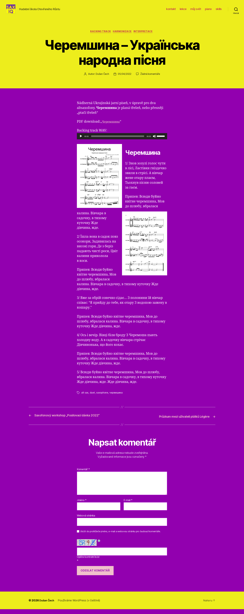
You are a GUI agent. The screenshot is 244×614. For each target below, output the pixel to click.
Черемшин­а (112, 127)
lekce (183, 11)
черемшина (117, 397)
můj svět (195, 11)
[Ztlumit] (154, 141)
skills (219, 11)
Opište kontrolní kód (88, 561)
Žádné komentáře (151, 79)
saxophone (102, 397)
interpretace (145, 36)
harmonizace (122, 36)
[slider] (117, 141)
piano (208, 11)
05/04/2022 (124, 79)
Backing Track (99, 36)
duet (92, 397)
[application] (122, 141)
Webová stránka (86, 520)
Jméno (82, 505)
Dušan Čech (101, 79)
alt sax (85, 397)
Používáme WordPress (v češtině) (80, 605)
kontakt (171, 11)
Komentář (83, 474)
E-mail (128, 505)
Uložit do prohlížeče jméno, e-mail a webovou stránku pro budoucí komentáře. (120, 536)
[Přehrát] (80, 141)
